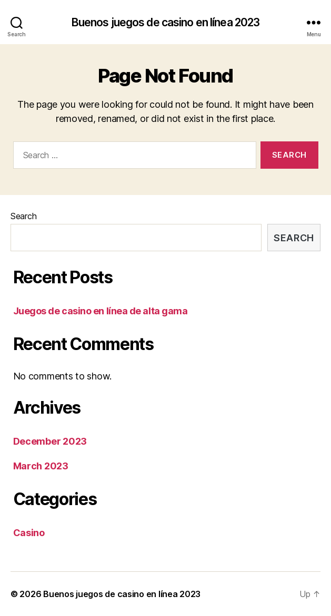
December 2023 (50, 441)
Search (23, 216)
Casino (29, 532)
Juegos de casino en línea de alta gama (100, 310)
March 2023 (40, 465)
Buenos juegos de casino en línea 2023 (166, 22)
